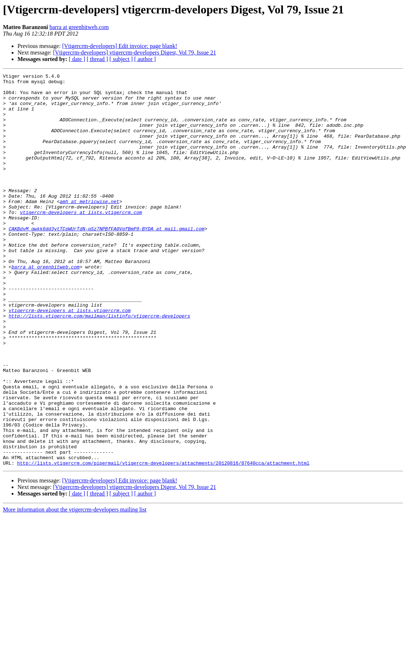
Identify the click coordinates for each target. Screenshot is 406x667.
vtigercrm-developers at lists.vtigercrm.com (81, 240)
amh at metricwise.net (89, 227)
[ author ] (145, 59)
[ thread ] (97, 59)
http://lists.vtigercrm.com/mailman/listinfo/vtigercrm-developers (99, 364)
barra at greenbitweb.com (79, 27)
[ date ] (77, 59)
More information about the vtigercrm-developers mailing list (75, 588)
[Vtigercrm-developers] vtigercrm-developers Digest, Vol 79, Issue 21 (134, 52)
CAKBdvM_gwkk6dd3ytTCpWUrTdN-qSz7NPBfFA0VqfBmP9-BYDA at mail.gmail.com (106, 260)
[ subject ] (121, 59)
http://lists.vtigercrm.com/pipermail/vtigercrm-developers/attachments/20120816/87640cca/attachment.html (163, 541)
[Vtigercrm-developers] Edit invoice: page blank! (119, 46)
